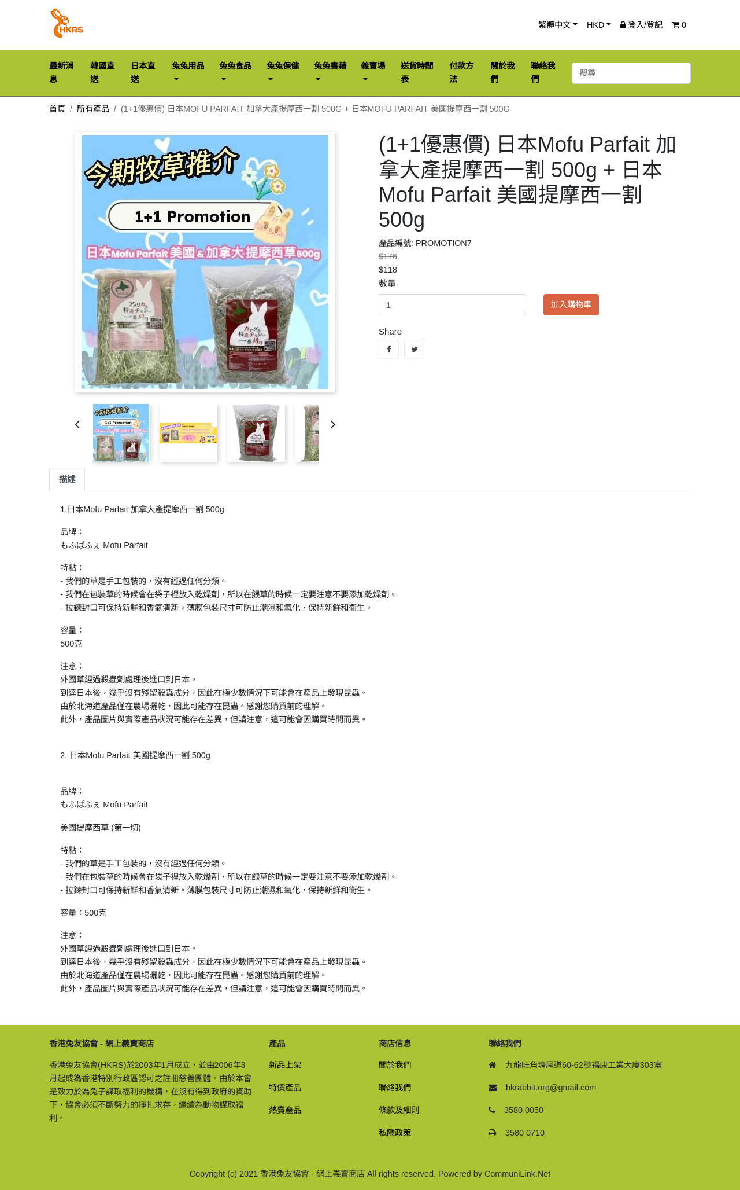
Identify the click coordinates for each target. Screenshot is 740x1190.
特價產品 (285, 1087)
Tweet (414, 349)
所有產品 (93, 108)
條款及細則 (399, 1110)
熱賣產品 (285, 1110)
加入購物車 (571, 304)
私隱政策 (395, 1132)
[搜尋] (631, 73)
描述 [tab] (67, 479)
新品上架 (285, 1065)
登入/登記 (641, 25)
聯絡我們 (395, 1087)
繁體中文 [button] (554, 25)
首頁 (57, 108)
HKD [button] (595, 25)
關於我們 (395, 1065)
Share (389, 349)
